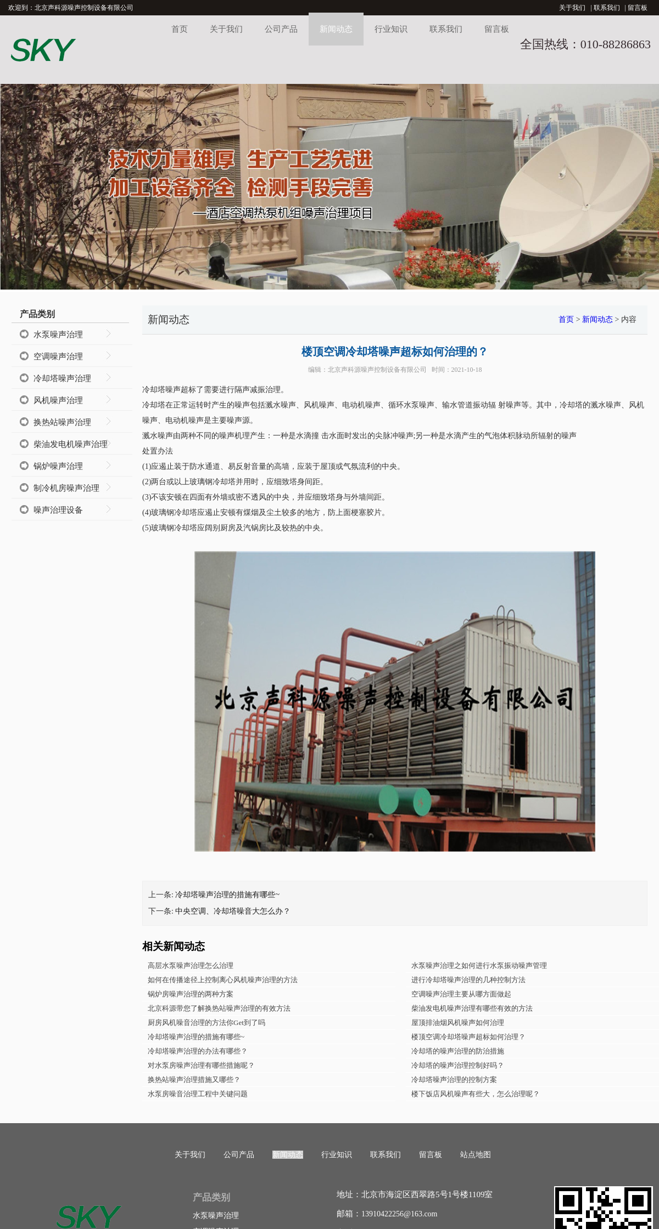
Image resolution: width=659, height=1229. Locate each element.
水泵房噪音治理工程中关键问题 (198, 1094)
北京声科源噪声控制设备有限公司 (377, 369)
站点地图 (475, 1155)
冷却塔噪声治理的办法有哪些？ (198, 1051)
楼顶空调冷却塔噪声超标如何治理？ (468, 1037)
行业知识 (391, 29)
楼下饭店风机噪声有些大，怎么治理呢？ (475, 1094)
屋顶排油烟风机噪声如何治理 (457, 1022)
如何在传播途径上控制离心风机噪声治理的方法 (223, 980)
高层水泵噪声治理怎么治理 (190, 965)
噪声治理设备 (58, 510)
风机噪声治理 (58, 400)
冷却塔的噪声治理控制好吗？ (457, 1065)
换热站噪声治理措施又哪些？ (194, 1079)
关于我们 (572, 8)
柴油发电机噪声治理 (70, 444)
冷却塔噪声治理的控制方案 (454, 1079)
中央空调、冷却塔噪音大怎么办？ (233, 911)
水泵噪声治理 (58, 334)
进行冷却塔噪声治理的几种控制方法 (468, 980)
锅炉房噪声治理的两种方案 (190, 994)
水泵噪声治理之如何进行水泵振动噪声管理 (479, 965)
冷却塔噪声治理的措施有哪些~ (227, 895)
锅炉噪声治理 (58, 466)
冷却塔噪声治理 (62, 378)
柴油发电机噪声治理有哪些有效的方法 (472, 1008)
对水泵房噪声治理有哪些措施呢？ (201, 1065)
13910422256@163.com (399, 1214)
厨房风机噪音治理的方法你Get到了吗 (206, 1022)
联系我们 (607, 8)
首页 (179, 29)
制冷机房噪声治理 (66, 488)
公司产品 (281, 29)
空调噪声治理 (58, 356)
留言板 (637, 8)
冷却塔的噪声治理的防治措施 (457, 1051)
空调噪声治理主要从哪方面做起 (461, 994)
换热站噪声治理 (62, 422)
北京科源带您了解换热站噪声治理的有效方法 (219, 1008)
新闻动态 (336, 29)
